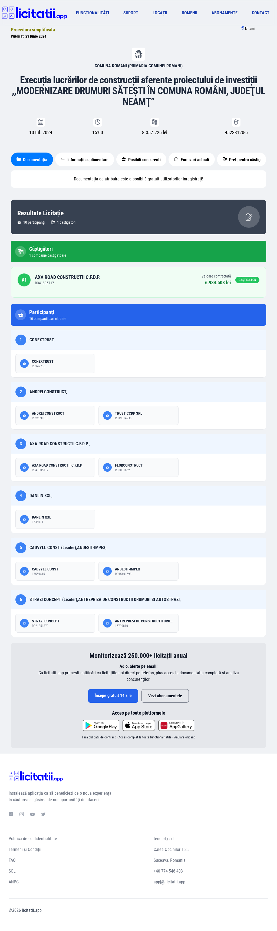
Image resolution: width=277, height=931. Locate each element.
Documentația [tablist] (32, 159)
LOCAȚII (160, 12)
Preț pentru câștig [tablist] (241, 159)
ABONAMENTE (225, 12)
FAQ (12, 860)
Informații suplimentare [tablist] (84, 159)
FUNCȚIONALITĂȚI (92, 12)
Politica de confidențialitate (33, 838)
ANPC (14, 881)
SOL (12, 871)
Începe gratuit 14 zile (113, 695)
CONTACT (260, 12)
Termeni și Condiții (25, 849)
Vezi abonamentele (165, 695)
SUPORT (130, 12)
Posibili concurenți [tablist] (141, 159)
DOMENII (189, 12)
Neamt (250, 29)
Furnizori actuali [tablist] (191, 159)
